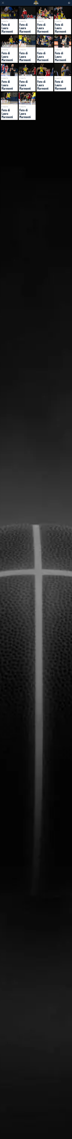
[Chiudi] (3, 3)
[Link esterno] (69, 3)
